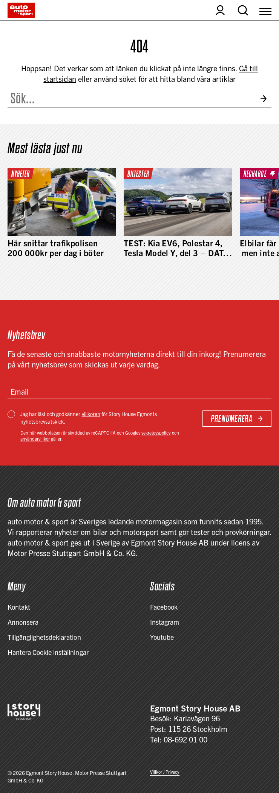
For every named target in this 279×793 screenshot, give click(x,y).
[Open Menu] (265, 10)
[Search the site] (131, 98)
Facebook (164, 606)
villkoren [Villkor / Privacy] (91, 413)
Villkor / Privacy (164, 772)
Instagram (164, 622)
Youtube (162, 637)
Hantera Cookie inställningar (48, 652)
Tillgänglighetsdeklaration (44, 637)
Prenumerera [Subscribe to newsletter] (237, 418)
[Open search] (243, 10)
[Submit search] (265, 98)
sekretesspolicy (156, 432)
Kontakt (19, 606)
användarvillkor (35, 438)
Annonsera (23, 622)
